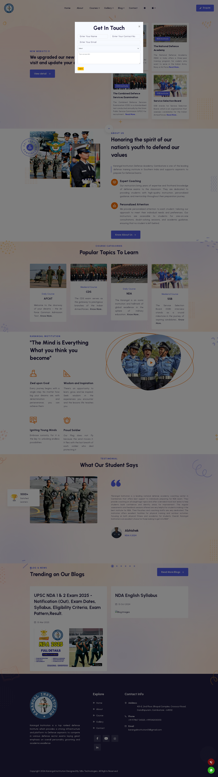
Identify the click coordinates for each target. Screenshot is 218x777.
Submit (81, 69)
